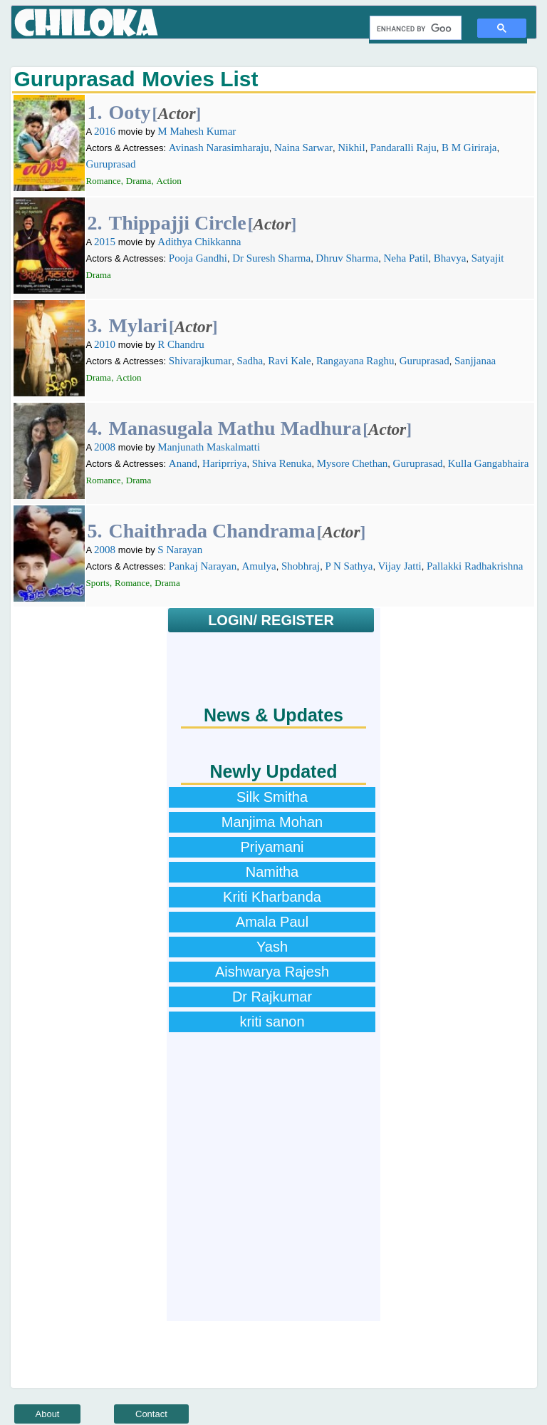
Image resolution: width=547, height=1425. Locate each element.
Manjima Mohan (272, 822)
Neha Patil (406, 258)
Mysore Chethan (352, 463)
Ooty (130, 112)
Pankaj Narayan (202, 566)
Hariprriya (224, 463)
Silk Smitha (272, 797)
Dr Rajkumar (272, 996)
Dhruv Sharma (347, 258)
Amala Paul (272, 922)
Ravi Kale (289, 360)
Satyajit (488, 258)
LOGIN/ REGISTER (271, 620)
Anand (183, 463)
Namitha (272, 872)
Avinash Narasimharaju (219, 147)
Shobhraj (300, 566)
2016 (104, 131)
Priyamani (272, 847)
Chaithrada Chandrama (212, 531)
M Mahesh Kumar (196, 131)
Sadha (249, 360)
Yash (272, 947)
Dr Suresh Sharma (271, 258)
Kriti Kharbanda (272, 897)
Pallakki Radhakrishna (475, 566)
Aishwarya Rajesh (272, 971)
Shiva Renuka (282, 463)
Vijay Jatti (400, 566)
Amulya (258, 566)
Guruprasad (111, 164)
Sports (98, 582)
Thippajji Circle (177, 223)
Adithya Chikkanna (199, 241)
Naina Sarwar (303, 147)
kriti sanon (271, 1021)
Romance (103, 180)
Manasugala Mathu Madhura (235, 428)
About (48, 1414)
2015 (104, 241)
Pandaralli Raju (403, 147)
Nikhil (351, 147)
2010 (104, 344)
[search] (414, 28)
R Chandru (180, 344)
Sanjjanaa (475, 360)
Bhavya (450, 258)
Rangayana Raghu (355, 360)
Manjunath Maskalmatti (208, 447)
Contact (151, 1414)
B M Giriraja (469, 147)
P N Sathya (349, 566)
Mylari (138, 325)
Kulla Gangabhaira (488, 463)
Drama (138, 180)
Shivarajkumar (200, 360)
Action (168, 180)
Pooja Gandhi (198, 258)
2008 (104, 447)
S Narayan (179, 549)
